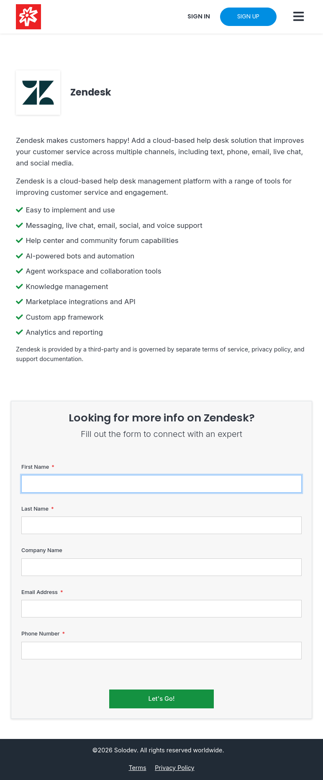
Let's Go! (162, 699)
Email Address (39, 592)
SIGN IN (198, 16)
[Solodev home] (28, 17)
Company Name (41, 550)
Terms (137, 767)
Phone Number (40, 633)
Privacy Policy (174, 767)
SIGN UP (248, 16)
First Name (35, 467)
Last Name (35, 509)
